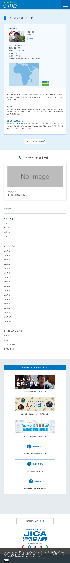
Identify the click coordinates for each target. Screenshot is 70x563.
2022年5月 (7, 299)
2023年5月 (7, 255)
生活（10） (7, 237)
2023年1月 (7, 273)
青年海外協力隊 (9, 349)
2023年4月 (7, 260)
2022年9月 (7, 286)
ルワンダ (7, 340)
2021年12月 (7, 317)
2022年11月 (7, 282)
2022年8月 (7, 291)
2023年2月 (7, 269)
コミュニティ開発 (9, 345)
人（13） (7, 223)
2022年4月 (7, 304)
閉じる (6, 560)
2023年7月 (7, 251)
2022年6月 (7, 295)
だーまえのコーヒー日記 (22, 17)
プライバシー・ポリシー (45, 554)
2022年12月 (7, 277)
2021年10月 (7, 321)
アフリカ (7, 336)
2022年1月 (7, 313)
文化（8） (7, 228)
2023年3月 (7, 264)
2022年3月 (7, 308)
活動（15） (7, 232)
